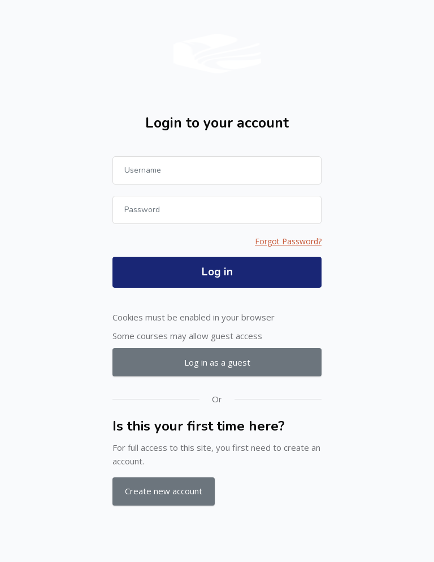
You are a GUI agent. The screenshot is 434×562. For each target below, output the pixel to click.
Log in (217, 272)
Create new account (163, 491)
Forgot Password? (288, 241)
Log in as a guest (217, 362)
